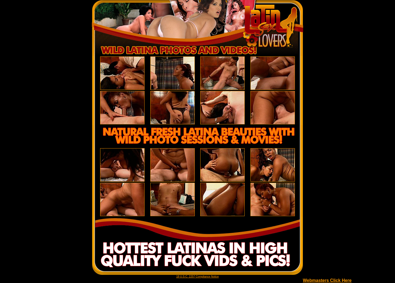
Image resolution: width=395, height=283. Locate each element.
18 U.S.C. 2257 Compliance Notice (197, 276)
